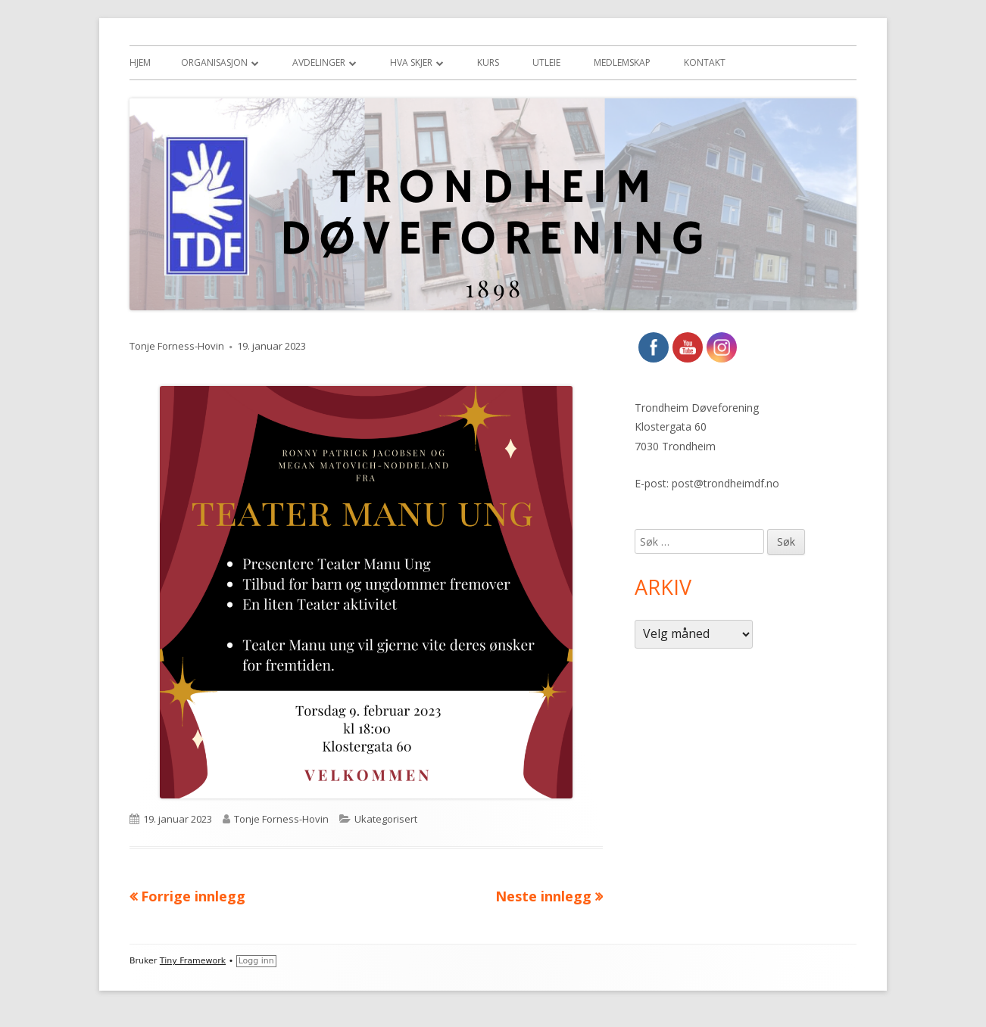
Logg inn (256, 961)
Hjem (140, 62)
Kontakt (704, 62)
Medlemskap (622, 62)
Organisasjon (214, 62)
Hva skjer (411, 62)
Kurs (488, 62)
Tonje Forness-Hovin (176, 346)
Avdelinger (318, 62)
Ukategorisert (385, 819)
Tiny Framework (193, 961)
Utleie (546, 62)
